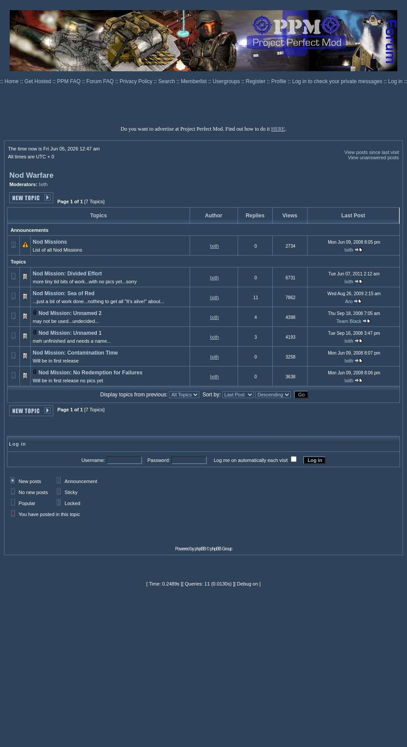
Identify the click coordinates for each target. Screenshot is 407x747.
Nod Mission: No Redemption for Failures (91, 373)
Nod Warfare (31, 175)
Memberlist (194, 81)
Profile (279, 81)
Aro (348, 301)
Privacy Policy (137, 81)
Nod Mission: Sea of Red (64, 293)
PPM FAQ (69, 81)
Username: (93, 460)
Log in (395, 81)
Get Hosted (39, 81)
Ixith (43, 184)
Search (167, 81)
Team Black (348, 321)
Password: (158, 460)
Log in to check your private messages (338, 81)
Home (12, 81)
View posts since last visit (372, 152)
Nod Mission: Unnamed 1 (70, 333)
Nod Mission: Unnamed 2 (70, 313)
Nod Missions (50, 242)
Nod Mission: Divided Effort (67, 274)
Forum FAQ (100, 81)
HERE (278, 129)
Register (256, 81)
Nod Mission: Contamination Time (75, 353)
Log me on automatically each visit (251, 460)
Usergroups (227, 81)
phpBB (200, 548)
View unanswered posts (373, 157)
